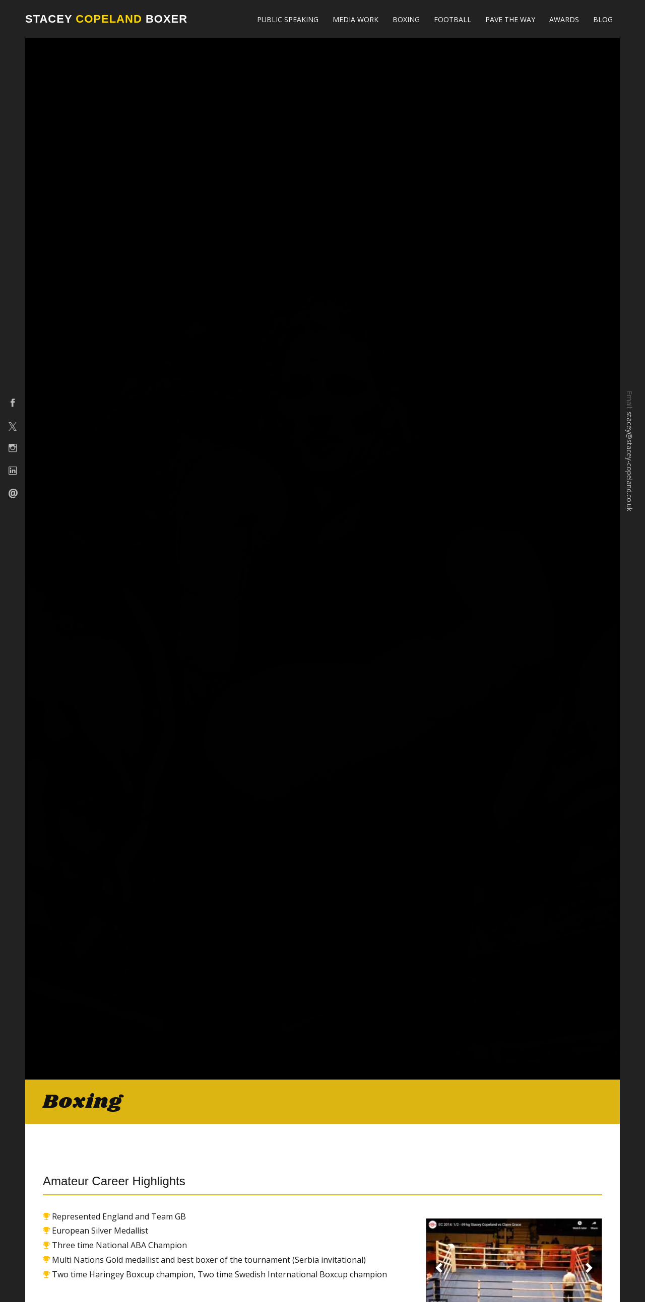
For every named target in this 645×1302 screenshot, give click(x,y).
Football (452, 19)
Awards (564, 19)
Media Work (355, 19)
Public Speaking (287, 19)
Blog (603, 19)
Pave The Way (510, 19)
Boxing (406, 19)
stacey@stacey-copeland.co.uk (629, 461)
